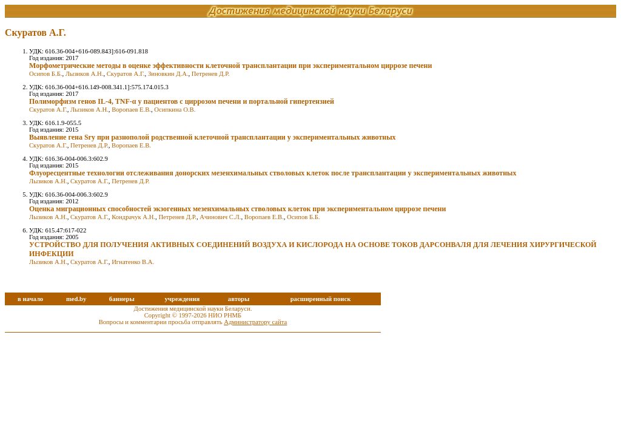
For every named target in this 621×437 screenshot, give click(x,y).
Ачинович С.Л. (220, 217)
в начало (30, 299)
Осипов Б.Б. (45, 73)
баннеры (122, 299)
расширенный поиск (320, 299)
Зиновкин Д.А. (168, 73)
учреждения (182, 299)
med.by (76, 299)
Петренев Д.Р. (211, 73)
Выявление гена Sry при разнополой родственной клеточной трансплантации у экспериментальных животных (212, 137)
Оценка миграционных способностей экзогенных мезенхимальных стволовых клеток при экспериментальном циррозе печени (237, 209)
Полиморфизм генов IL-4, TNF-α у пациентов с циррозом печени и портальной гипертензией (181, 101)
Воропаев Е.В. (131, 109)
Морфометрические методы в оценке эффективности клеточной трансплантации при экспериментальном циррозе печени (230, 65)
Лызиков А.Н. (84, 73)
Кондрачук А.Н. (133, 217)
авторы (239, 299)
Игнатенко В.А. (133, 262)
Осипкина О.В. (174, 109)
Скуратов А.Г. (126, 73)
